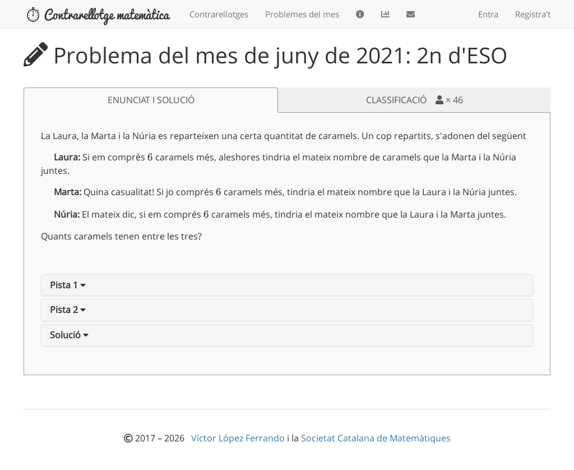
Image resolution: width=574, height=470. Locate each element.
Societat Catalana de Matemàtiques (376, 438)
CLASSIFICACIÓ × (414, 100)
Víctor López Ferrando (239, 438)
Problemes (302, 14)
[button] (68, 285)
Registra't (532, 14)
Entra (488, 14)
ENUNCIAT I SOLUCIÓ (151, 100)
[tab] (287, 285)
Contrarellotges (218, 14)
